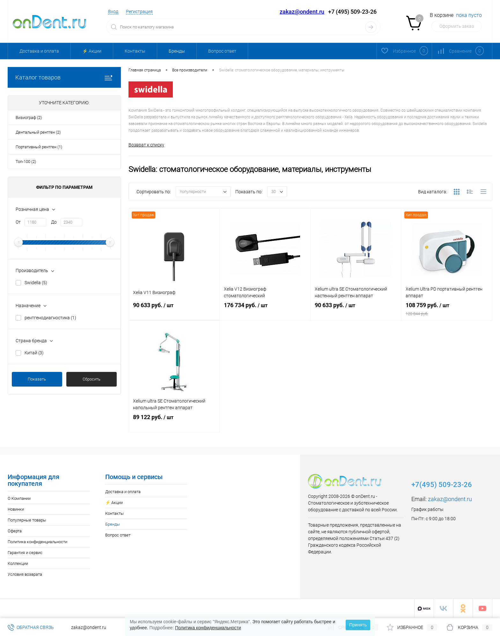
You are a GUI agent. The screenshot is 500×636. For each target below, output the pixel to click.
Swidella (36, 282)
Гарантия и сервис (25, 553)
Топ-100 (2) (26, 161)
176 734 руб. (265, 311)
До (54, 222)
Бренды (177, 51)
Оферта (15, 531)
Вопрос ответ (222, 51)
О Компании (19, 498)
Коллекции (18, 563)
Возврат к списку (146, 144)
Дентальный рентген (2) (38, 132)
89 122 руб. (174, 423)
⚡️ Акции (91, 51)
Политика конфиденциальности (37, 542)
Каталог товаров (64, 77)
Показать (37, 379)
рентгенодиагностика (50, 317)
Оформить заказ (456, 26)
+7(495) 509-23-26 (441, 485)
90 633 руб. (174, 311)
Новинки (16, 509)
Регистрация (139, 11)
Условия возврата (25, 574)
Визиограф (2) (29, 117)
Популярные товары (27, 520)
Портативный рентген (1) (39, 146)
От (18, 222)
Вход (113, 11)
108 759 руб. (447, 311)
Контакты (135, 51)
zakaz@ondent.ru (302, 11)
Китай (34, 352)
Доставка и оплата (39, 51)
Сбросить (91, 379)
